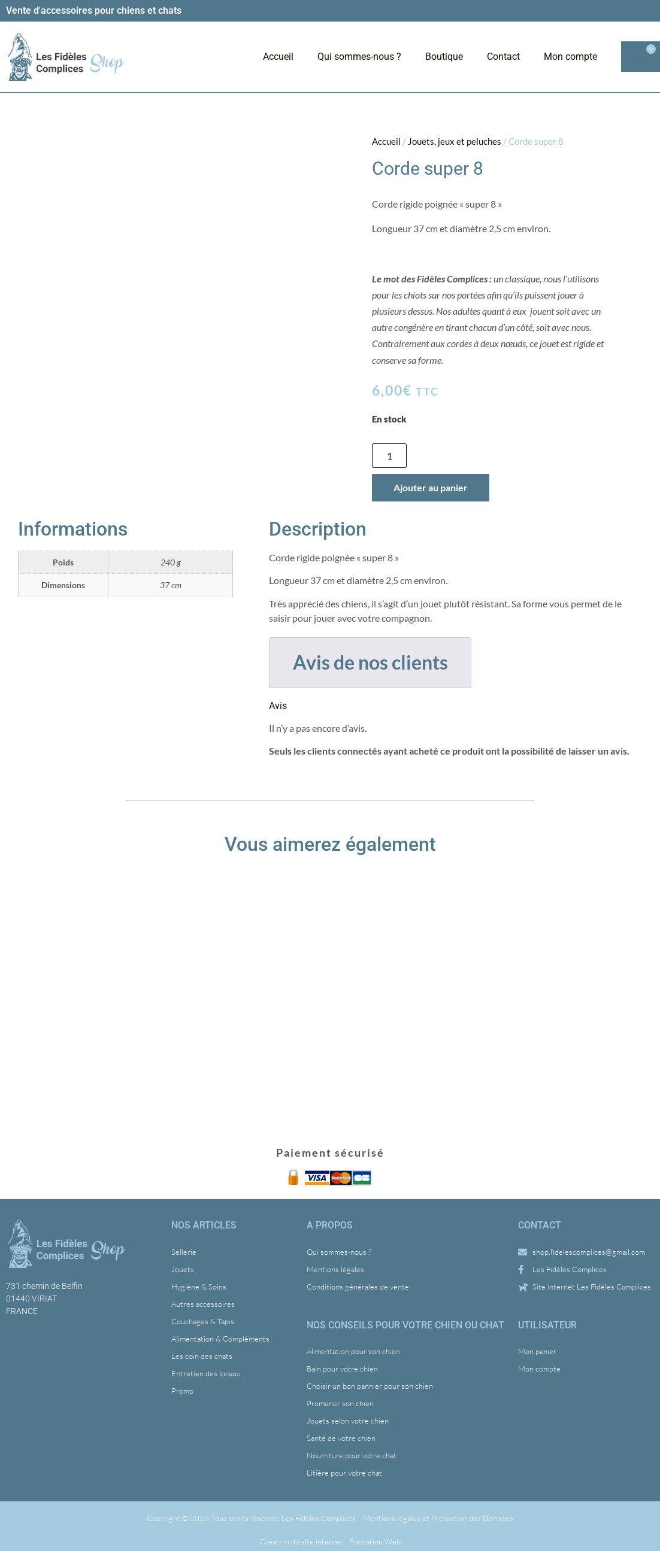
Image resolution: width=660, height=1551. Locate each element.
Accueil (278, 56)
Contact (503, 56)
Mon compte (570, 56)
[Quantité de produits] (389, 455)
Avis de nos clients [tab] (370, 662)
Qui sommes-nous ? (359, 56)
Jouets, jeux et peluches (454, 141)
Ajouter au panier (430, 487)
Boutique (444, 56)
